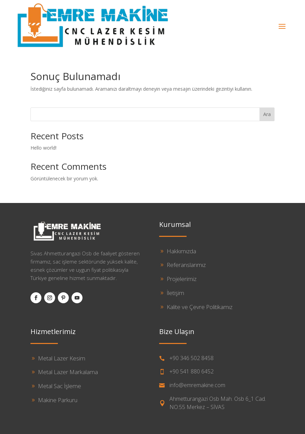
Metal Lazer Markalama (68, 372)
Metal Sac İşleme (59, 386)
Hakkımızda (181, 251)
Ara (267, 114)
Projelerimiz (181, 279)
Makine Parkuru (57, 400)
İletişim (175, 293)
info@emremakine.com (197, 385)
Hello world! (43, 147)
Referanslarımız (186, 265)
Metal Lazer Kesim (61, 358)
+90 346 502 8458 (191, 358)
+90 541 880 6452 (191, 371)
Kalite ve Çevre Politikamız (199, 307)
